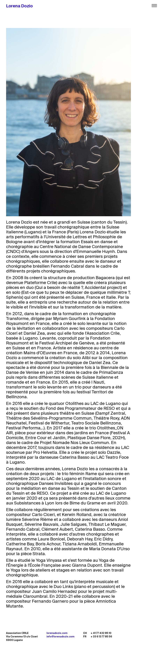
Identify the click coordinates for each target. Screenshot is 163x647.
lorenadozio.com (57, 633)
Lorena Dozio (19, 6)
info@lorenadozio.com (60, 636)
